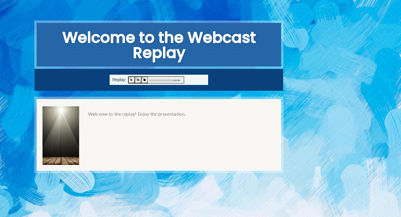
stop (144, 80)
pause (138, 80)
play (131, 80)
